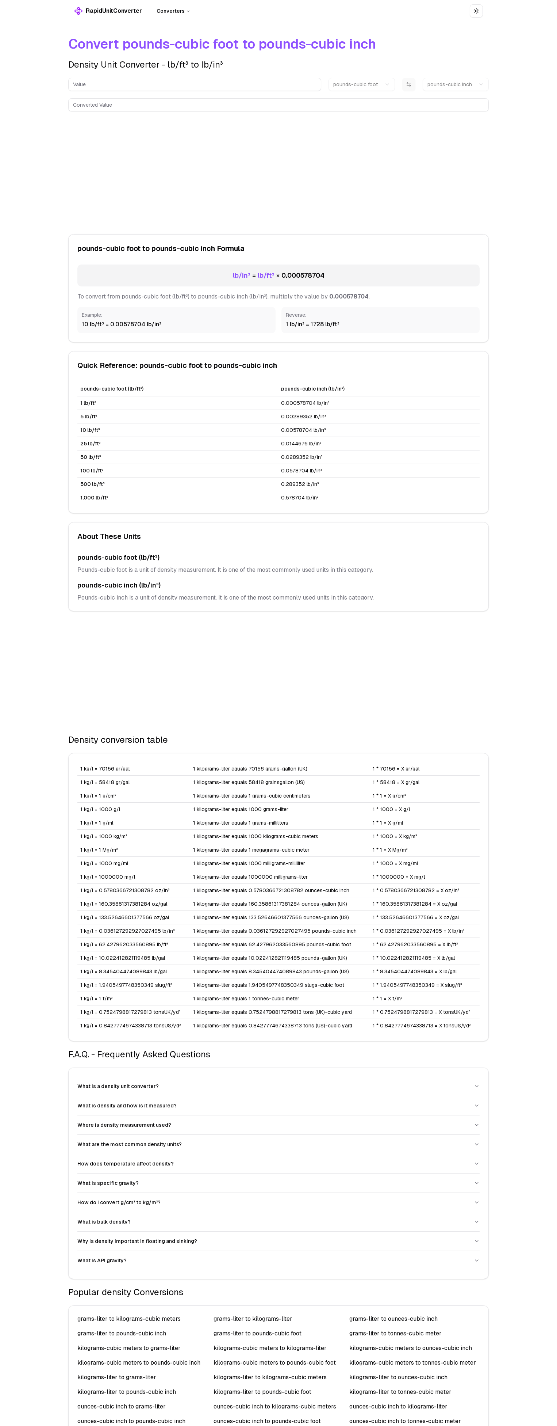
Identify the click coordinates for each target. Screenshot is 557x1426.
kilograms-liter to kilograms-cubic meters (270, 1377)
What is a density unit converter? (278, 1086)
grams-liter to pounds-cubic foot (257, 1333)
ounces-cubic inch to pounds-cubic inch (131, 1421)
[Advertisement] (278, 171)
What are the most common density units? (278, 1144)
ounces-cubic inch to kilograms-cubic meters (275, 1406)
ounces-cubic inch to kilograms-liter (398, 1406)
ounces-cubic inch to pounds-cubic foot (267, 1421)
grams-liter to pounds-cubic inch (121, 1333)
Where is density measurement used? (278, 1125)
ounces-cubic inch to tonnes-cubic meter (405, 1421)
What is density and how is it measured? (278, 1105)
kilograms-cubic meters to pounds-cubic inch (138, 1362)
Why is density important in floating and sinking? (278, 1241)
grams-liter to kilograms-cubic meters (129, 1319)
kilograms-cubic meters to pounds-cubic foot (275, 1362)
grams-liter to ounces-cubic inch (393, 1319)
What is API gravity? (278, 1260)
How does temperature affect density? (278, 1163)
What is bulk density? (278, 1221)
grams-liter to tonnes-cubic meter (395, 1333)
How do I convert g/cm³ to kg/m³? (278, 1202)
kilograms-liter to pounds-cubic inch (126, 1392)
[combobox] (362, 84)
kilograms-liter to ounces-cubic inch (398, 1377)
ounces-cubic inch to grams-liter (121, 1406)
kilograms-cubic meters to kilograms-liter (270, 1348)
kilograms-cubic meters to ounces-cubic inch (410, 1348)
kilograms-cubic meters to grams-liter (129, 1348)
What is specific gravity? (278, 1183)
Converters (174, 11)
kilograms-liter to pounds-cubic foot (262, 1392)
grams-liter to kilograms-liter (253, 1319)
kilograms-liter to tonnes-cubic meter (400, 1392)
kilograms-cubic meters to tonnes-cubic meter (412, 1362)
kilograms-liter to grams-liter (116, 1377)
